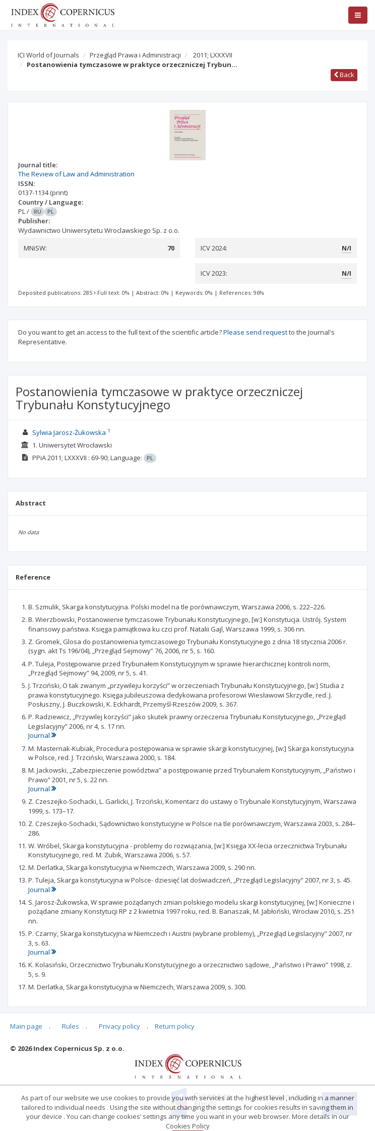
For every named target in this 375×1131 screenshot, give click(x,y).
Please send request (255, 332)
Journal (42, 735)
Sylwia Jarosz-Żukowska (69, 432)
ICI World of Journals (48, 54)
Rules (70, 1026)
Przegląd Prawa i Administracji (135, 54)
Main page (26, 1026)
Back (344, 74)
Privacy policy (119, 1026)
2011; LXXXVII (212, 54)
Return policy (175, 1026)
